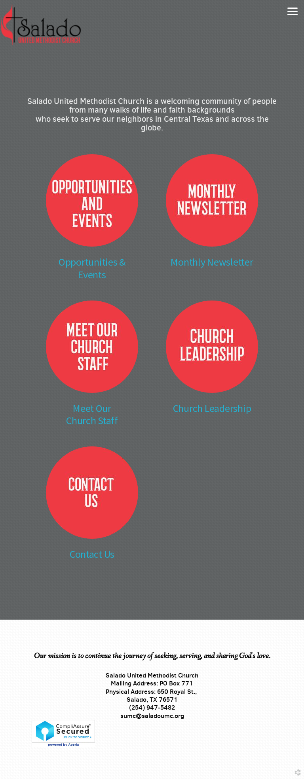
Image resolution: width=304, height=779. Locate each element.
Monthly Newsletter (212, 261)
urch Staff (97, 420)
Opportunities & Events (92, 268)
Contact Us (92, 554)
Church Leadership (212, 408)
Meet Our (92, 408)
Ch (71, 420)
